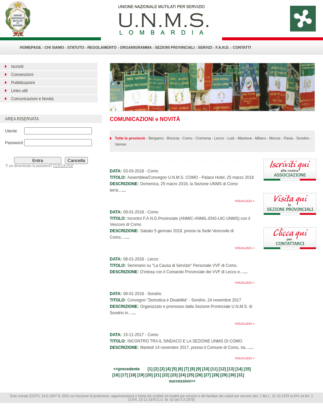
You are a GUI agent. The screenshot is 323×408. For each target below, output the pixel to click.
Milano (260, 138)
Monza (274, 138)
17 (124, 375)
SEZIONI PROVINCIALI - (176, 47)
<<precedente (126, 369)
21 (157, 375)
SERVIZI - (206, 47)
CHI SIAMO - (55, 47)
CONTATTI (242, 47)
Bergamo (156, 138)
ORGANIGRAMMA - (137, 47)
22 (166, 375)
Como (187, 138)
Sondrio (302, 138)
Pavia (288, 138)
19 (141, 375)
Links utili (19, 90)
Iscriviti (17, 66)
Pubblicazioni (23, 82)
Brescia (173, 138)
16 (116, 375)
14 (239, 369)
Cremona (203, 138)
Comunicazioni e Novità (32, 98)
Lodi (231, 138)
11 (214, 369)
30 (232, 375)
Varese (120, 144)
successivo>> (182, 381)
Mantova (245, 138)
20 (149, 375)
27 (207, 375)
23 (174, 375)
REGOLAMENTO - (103, 47)
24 (182, 375)
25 (190, 375)
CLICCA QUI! (63, 166)
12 (222, 369)
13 (230, 369)
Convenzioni (22, 74)
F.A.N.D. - (223, 47)
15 (247, 369)
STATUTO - (77, 47)
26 (199, 375)
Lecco (219, 138)
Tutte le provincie (130, 138)
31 (240, 375)
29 (224, 375)
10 (206, 369)
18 (132, 375)
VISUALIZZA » (245, 201)
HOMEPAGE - (31, 47)
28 (215, 375)
